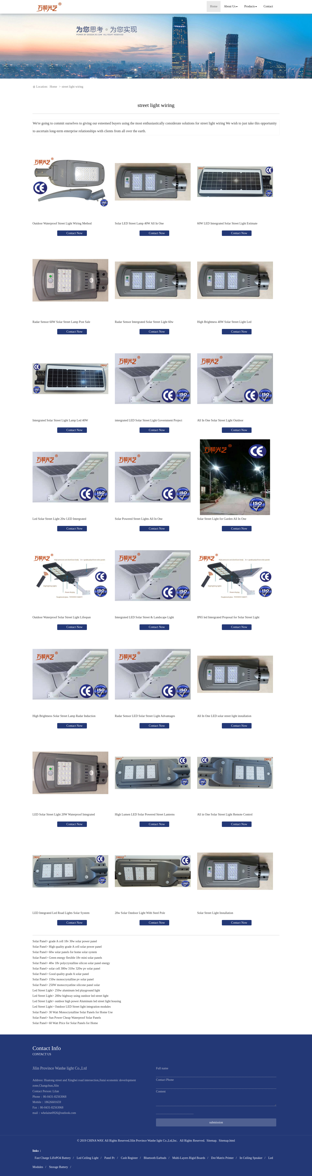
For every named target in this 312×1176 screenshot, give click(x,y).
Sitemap (211, 1140)
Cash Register (129, 1158)
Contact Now (74, 233)
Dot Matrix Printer (222, 1158)
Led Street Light (42, 990)
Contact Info (46, 1048)
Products (250, 6)
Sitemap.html (227, 1140)
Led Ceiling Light (87, 1158)
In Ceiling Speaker (251, 1158)
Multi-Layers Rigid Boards (188, 1158)
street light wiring (72, 86)
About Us (231, 6)
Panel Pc (109, 1158)
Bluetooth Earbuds (155, 1158)
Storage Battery (58, 1167)
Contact (268, 6)
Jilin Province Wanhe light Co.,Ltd (151, 1140)
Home (213, 6)
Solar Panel (39, 941)
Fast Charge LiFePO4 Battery (53, 1158)
